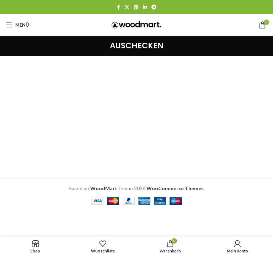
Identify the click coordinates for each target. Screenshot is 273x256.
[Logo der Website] (136, 24)
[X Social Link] (127, 7)
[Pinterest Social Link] (136, 7)
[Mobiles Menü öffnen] (17, 25)
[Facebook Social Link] (118, 7)
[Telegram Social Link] (154, 7)
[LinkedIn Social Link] (145, 7)
